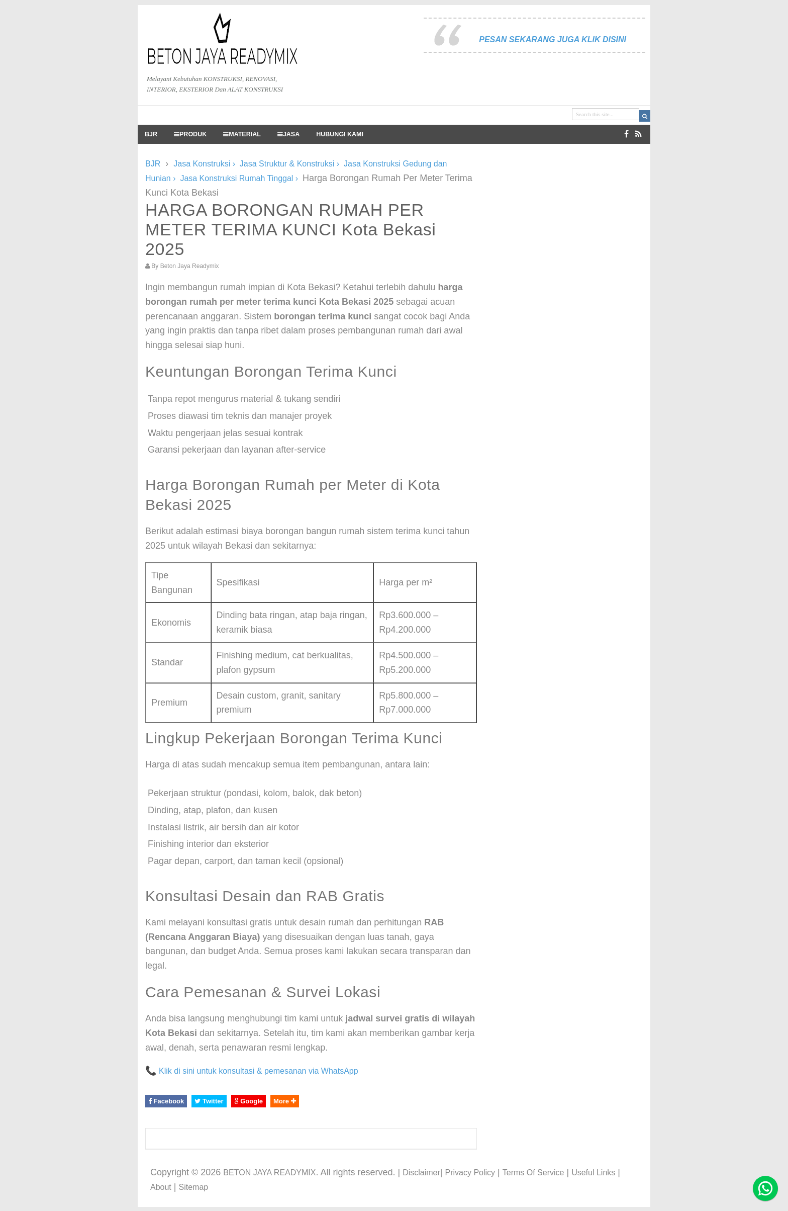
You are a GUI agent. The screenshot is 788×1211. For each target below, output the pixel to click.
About (160, 1187)
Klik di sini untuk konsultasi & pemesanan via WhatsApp (258, 1071)
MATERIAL (242, 134)
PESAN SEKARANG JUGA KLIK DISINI (552, 39)
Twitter (208, 1101)
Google (248, 1101)
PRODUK (190, 134)
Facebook (166, 1101)
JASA (288, 134)
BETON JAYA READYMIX (269, 1172)
